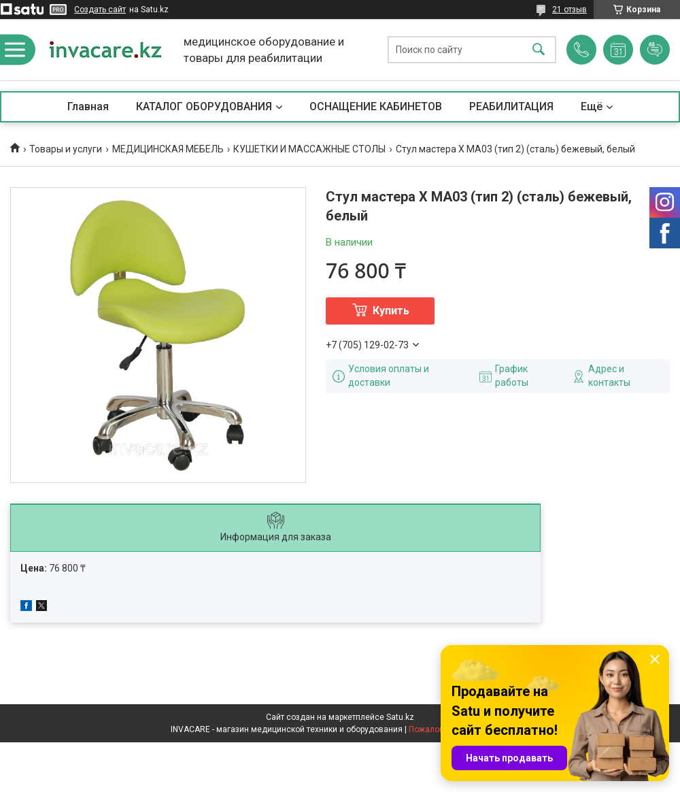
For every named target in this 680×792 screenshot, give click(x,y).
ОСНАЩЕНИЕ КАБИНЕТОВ (375, 106)
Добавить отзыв (655, 50)
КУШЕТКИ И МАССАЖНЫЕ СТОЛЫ (309, 149)
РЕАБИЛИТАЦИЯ (511, 106)
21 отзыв (569, 9)
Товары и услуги (65, 149)
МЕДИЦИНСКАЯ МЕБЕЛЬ (168, 149)
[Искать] (538, 50)
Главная (88, 106)
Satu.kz (400, 717)
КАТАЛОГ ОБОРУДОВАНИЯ (204, 106)
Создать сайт (100, 9)
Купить (391, 310)
